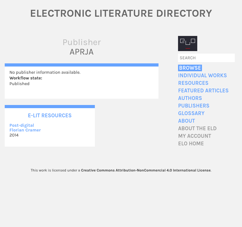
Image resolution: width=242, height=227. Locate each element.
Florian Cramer (25, 130)
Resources (193, 83)
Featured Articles (203, 91)
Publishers (193, 106)
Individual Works (202, 76)
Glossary (191, 113)
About (186, 121)
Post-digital (21, 125)
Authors (190, 98)
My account (194, 136)
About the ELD (197, 128)
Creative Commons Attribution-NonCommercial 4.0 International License (145, 170)
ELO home (191, 144)
